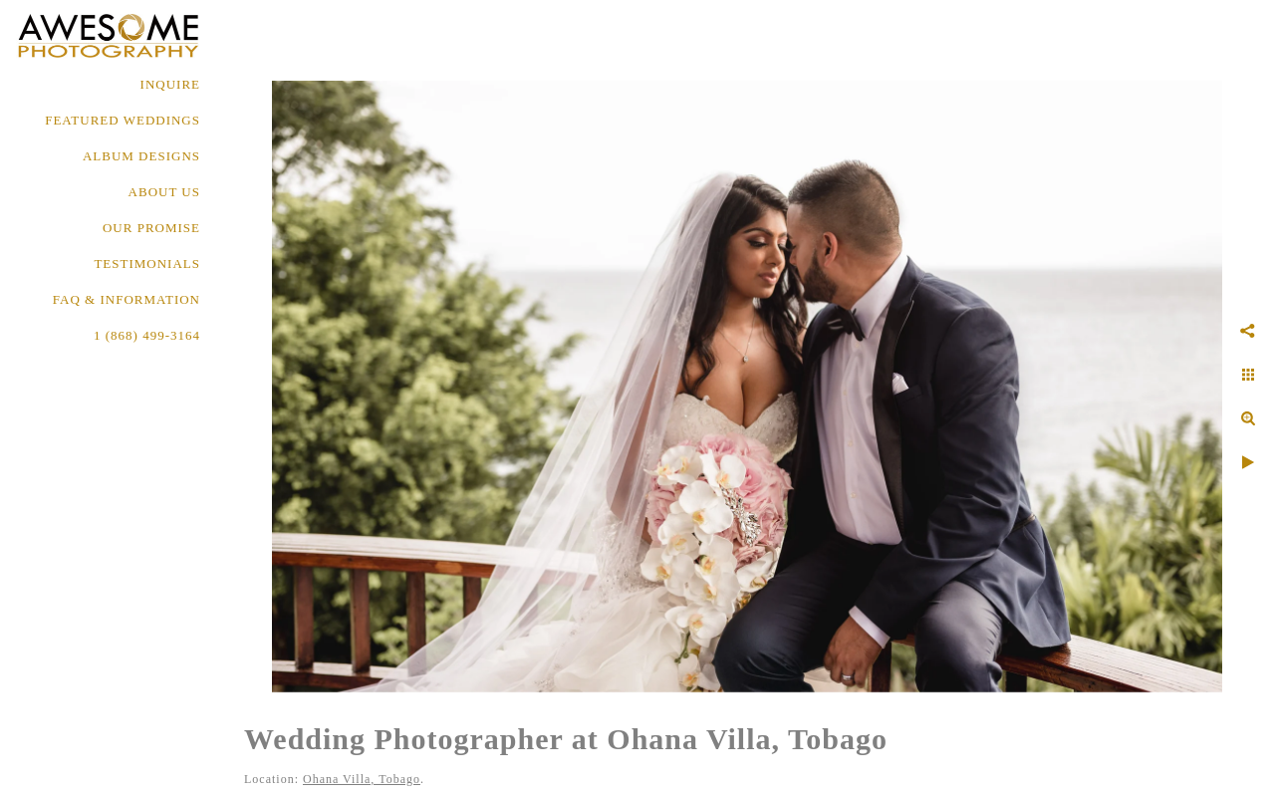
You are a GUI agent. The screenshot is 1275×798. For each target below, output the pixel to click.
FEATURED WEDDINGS (122, 120)
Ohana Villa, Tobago (361, 779)
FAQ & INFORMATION (126, 299)
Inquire (170, 84)
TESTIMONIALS (147, 263)
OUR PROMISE (151, 227)
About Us (164, 191)
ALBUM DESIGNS (141, 155)
